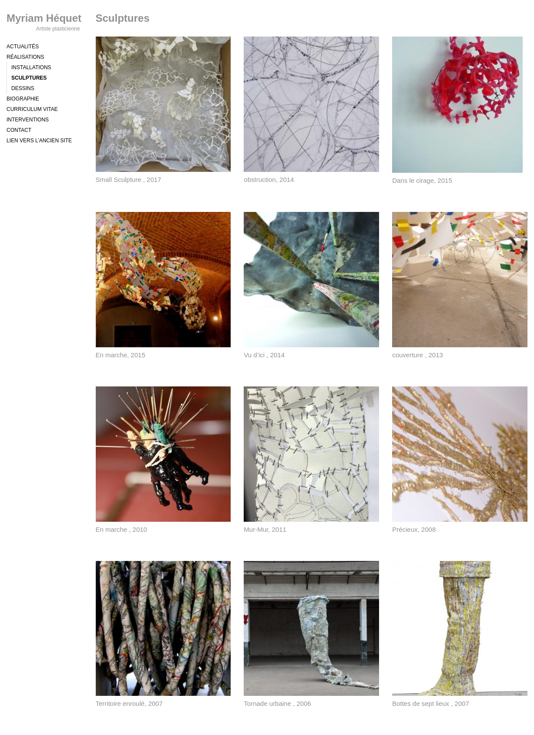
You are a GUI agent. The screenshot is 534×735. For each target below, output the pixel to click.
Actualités (23, 47)
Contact (19, 130)
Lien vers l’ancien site (39, 141)
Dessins (22, 88)
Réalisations (25, 57)
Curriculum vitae (32, 109)
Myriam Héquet (44, 18)
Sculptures (29, 78)
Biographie (23, 99)
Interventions (28, 120)
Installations (31, 67)
